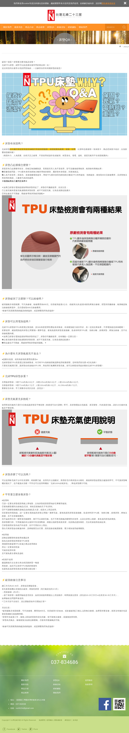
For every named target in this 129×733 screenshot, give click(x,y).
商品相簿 (40, 27)
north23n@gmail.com (25, 708)
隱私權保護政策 (108, 3)
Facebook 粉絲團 (105, 704)
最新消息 (18, 27)
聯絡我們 (83, 27)
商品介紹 (29, 27)
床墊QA (50, 27)
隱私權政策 (58, 720)
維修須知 (61, 27)
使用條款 (89, 680)
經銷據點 (72, 27)
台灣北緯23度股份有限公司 (64, 15)
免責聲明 (89, 684)
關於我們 (7, 27)
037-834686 (64, 662)
